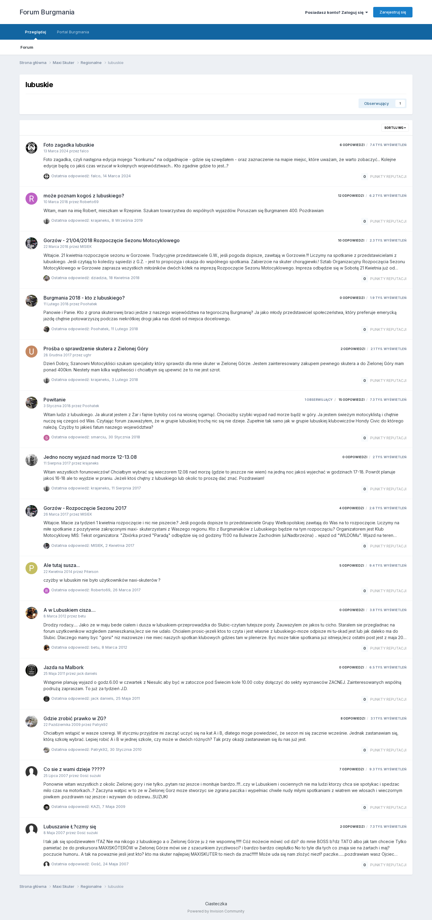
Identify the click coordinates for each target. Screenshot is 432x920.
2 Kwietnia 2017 (119, 545)
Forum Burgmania (47, 12)
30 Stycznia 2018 (124, 436)
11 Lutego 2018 (124, 328)
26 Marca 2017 (127, 589)
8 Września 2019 (127, 220)
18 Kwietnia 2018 (124, 277)
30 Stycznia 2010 (126, 749)
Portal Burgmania (73, 31)
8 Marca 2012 (114, 647)
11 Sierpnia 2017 (126, 488)
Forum (26, 47)
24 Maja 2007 (116, 863)
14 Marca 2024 (117, 175)
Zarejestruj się (393, 12)
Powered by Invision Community (216, 911)
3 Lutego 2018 (125, 379)
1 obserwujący (318, 400)
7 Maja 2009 (113, 806)
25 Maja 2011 (128, 698)
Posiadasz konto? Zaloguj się (336, 12)
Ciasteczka (216, 903)
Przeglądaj (35, 34)
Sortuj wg (395, 127)
